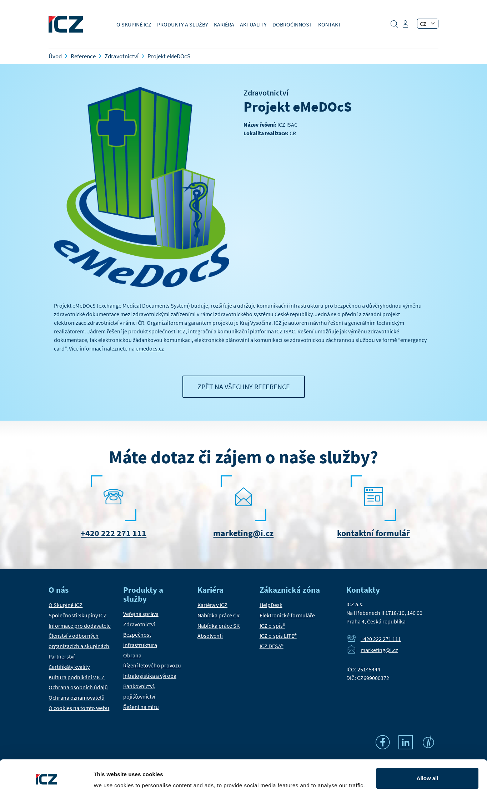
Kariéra (224, 24)
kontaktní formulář (373, 533)
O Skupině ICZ (133, 24)
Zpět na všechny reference (243, 386)
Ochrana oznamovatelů (77, 697)
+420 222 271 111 (113, 533)
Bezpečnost (137, 634)
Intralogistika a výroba (149, 675)
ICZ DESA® (271, 646)
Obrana (132, 655)
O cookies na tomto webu (79, 707)
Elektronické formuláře (287, 615)
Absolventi (210, 635)
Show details (110, 777)
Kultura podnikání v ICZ (77, 677)
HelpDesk (271, 604)
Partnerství (62, 656)
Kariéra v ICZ (212, 604)
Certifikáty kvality (69, 666)
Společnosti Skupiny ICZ (78, 615)
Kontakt (329, 24)
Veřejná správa (141, 613)
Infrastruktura (140, 644)
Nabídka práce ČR (218, 615)
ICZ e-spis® (272, 625)
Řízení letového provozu (152, 665)
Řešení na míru (141, 706)
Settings (427, 774)
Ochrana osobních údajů (78, 687)
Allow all (427, 751)
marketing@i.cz (243, 533)
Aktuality (253, 24)
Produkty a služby (182, 24)
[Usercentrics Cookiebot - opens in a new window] (46, 779)
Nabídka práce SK (218, 625)
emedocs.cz (150, 348)
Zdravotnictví (266, 93)
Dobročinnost (292, 24)
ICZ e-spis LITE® (278, 635)
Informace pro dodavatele (80, 625)
